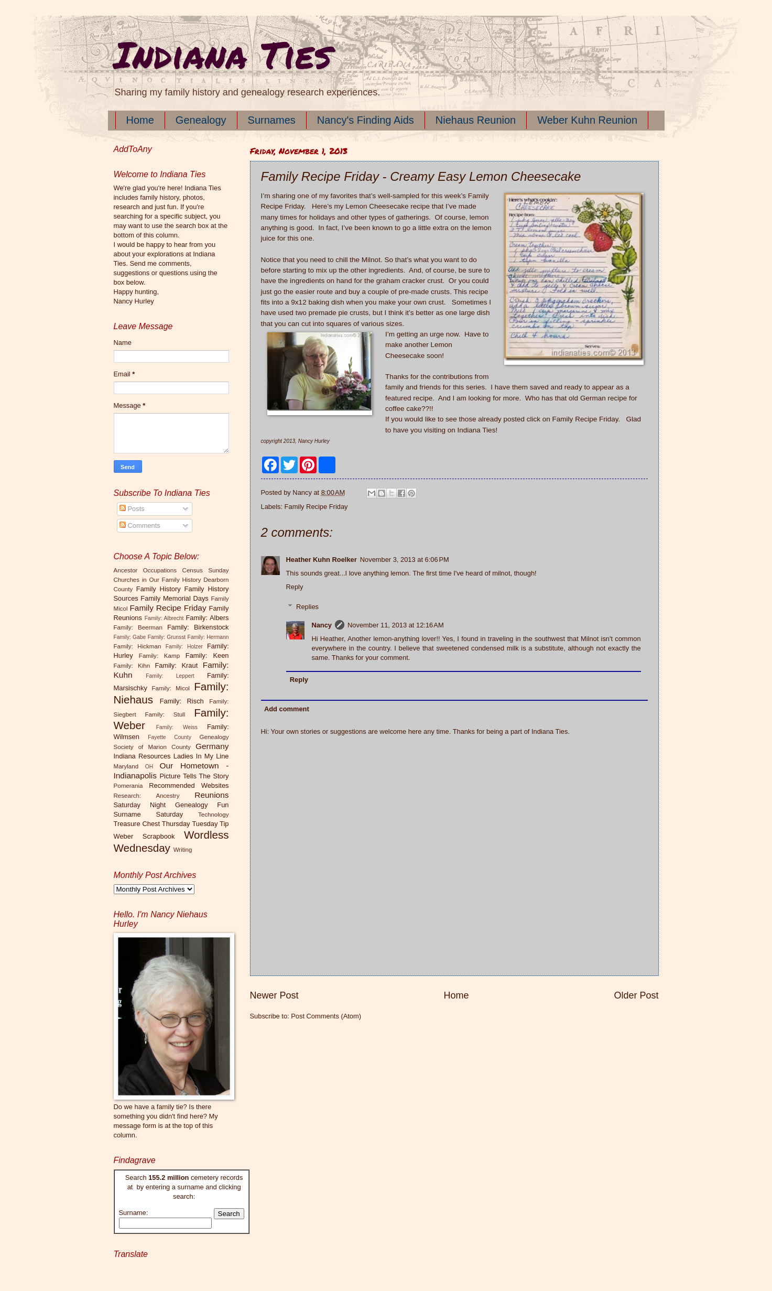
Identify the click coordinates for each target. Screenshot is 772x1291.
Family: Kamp (159, 656)
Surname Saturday (148, 814)
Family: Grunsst (167, 637)
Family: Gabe (130, 637)
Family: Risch (182, 701)
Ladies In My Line (201, 756)
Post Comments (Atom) (326, 1016)
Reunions (211, 794)
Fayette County (169, 737)
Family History (158, 589)
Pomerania (128, 786)
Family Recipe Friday (585, 419)
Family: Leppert (170, 676)
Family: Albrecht (164, 618)
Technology (213, 814)
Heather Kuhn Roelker (321, 559)
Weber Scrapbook (144, 836)
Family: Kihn (132, 666)
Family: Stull (165, 714)
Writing (182, 850)
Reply (294, 587)
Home (140, 120)
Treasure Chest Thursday (152, 824)
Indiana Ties (222, 54)
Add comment (286, 709)
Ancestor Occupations (145, 570)
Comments (139, 525)
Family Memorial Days (174, 598)
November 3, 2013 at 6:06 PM (404, 559)
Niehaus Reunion (476, 120)
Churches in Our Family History (157, 580)
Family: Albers (207, 618)
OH (149, 766)
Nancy (321, 625)
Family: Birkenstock (198, 627)
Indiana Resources (142, 756)
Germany (212, 746)
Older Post (636, 995)
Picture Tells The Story (194, 776)
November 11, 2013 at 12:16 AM (395, 625)
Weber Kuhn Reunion (587, 120)
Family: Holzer (184, 646)
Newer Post (274, 995)
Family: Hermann (208, 637)
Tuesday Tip (210, 824)
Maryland (126, 766)
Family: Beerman (138, 627)
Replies (307, 607)
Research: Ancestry (147, 796)
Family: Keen (207, 655)
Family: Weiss (177, 727)
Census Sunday (205, 570)
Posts (132, 509)
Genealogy (201, 120)
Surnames (272, 120)
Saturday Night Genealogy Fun (171, 805)
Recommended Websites (189, 785)
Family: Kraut (176, 665)
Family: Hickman (137, 646)
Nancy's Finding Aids (365, 120)
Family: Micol (170, 688)
